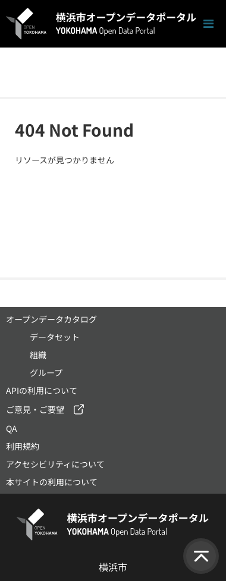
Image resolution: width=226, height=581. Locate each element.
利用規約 (22, 446)
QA (11, 428)
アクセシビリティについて (55, 464)
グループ (46, 372)
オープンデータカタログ (51, 319)
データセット (55, 337)
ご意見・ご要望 (35, 409)
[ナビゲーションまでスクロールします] (208, 24)
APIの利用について (41, 390)
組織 (38, 355)
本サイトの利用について (52, 482)
